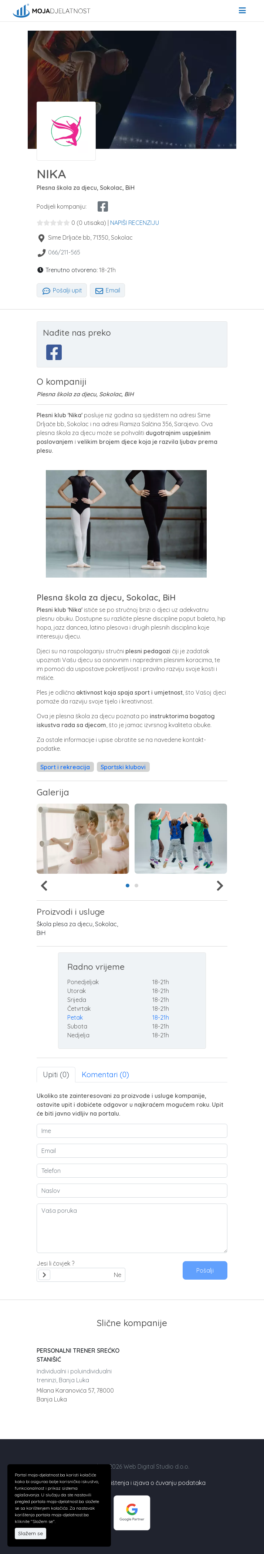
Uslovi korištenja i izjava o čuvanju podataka (145, 1482)
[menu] (242, 11)
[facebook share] (102, 206)
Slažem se (30, 1533)
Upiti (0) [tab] (56, 1074)
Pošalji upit (61, 290)
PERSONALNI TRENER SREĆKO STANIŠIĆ (78, 1355)
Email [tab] (108, 290)
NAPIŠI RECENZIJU (134, 222)
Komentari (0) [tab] (105, 1074)
